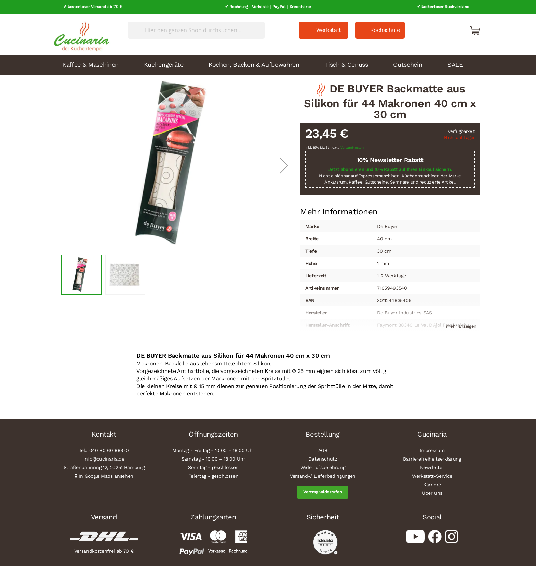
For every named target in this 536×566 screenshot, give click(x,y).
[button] (284, 165)
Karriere (432, 484)
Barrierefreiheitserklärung (432, 458)
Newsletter (432, 467)
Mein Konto (446, 30)
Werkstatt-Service (432, 475)
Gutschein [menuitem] (407, 63)
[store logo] (80, 34)
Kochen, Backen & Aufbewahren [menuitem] (254, 63)
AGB (322, 450)
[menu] (268, 64)
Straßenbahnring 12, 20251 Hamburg (104, 467)
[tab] (339, 211)
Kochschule (385, 29)
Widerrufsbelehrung (322, 467)
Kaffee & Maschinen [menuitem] (90, 63)
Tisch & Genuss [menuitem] (346, 63)
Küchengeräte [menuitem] (164, 63)
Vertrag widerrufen (322, 491)
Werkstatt (328, 29)
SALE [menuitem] (455, 63)
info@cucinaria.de (103, 458)
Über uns (432, 492)
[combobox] (196, 29)
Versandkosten (352, 147)
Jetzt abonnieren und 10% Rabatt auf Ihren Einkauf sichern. (390, 169)
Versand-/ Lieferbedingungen (323, 475)
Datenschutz (322, 458)
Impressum (432, 450)
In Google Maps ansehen (106, 475)
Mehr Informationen (339, 210)
